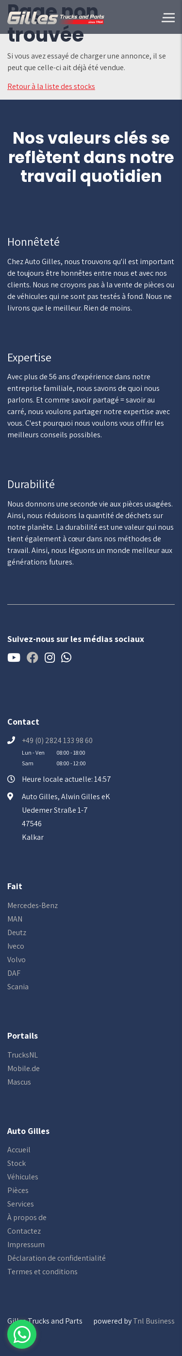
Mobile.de (23, 1068)
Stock (16, 1163)
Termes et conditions (42, 1272)
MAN (14, 919)
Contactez (24, 1231)
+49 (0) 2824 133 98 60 (57, 740)
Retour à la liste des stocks (51, 86)
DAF (13, 973)
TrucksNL (22, 1055)
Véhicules (22, 1177)
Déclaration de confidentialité (56, 1258)
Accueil (19, 1150)
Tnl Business (154, 1321)
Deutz (16, 932)
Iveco (15, 946)
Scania (18, 987)
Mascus (19, 1082)
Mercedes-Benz (32, 905)
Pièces (18, 1190)
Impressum (26, 1244)
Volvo (16, 959)
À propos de (27, 1217)
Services (20, 1204)
